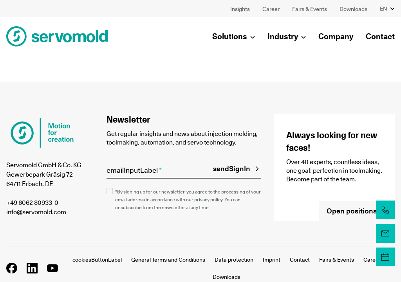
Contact (300, 260)
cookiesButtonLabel (97, 260)
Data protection (234, 260)
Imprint (271, 260)
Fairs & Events (336, 260)
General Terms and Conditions (168, 260)
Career (372, 260)
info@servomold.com (36, 212)
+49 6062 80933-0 (32, 202)
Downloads (226, 277)
